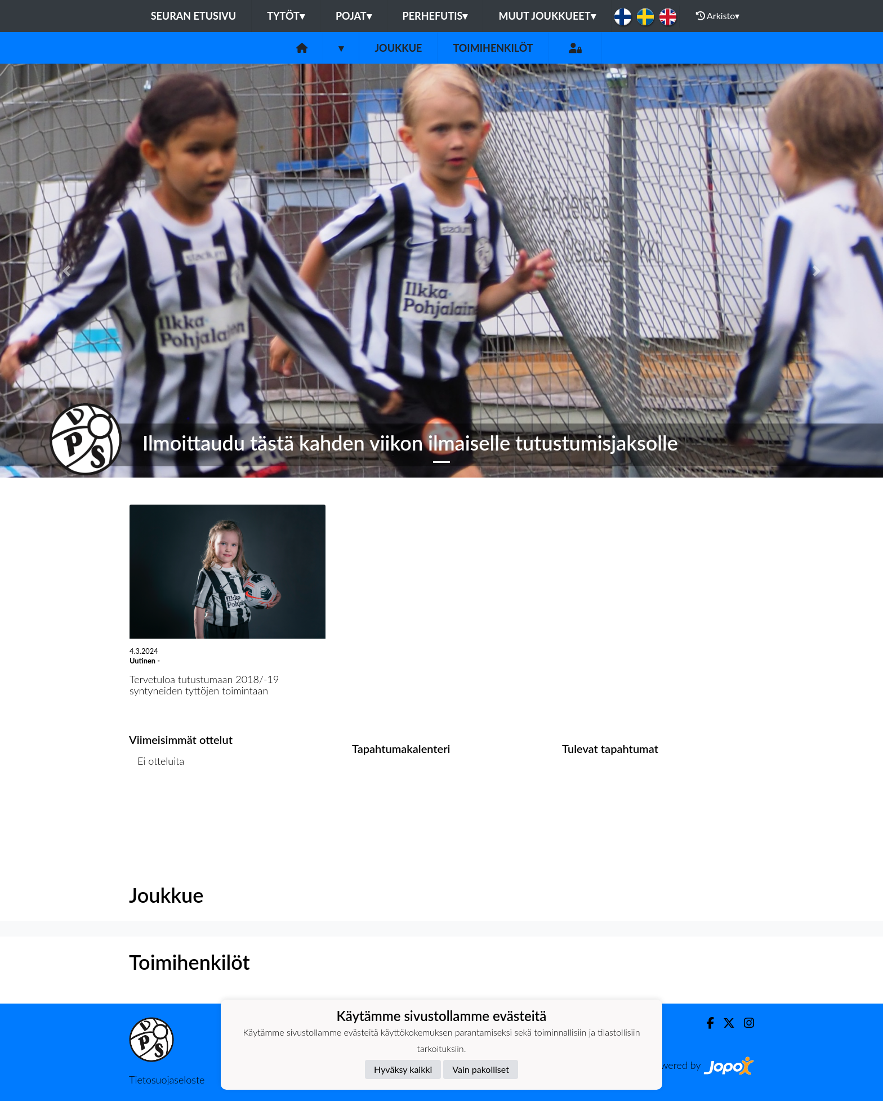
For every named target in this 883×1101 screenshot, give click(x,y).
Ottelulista (156, 804)
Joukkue (398, 48)
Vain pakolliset (480, 1069)
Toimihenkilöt (493, 48)
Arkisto (718, 16)
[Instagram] (744, 1023)
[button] (66, 271)
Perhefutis (435, 16)
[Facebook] (706, 1023)
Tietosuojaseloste (166, 1079)
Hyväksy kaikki (403, 1069)
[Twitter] (724, 1023)
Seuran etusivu (194, 16)
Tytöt (286, 16)
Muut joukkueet (546, 16)
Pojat (354, 16)
